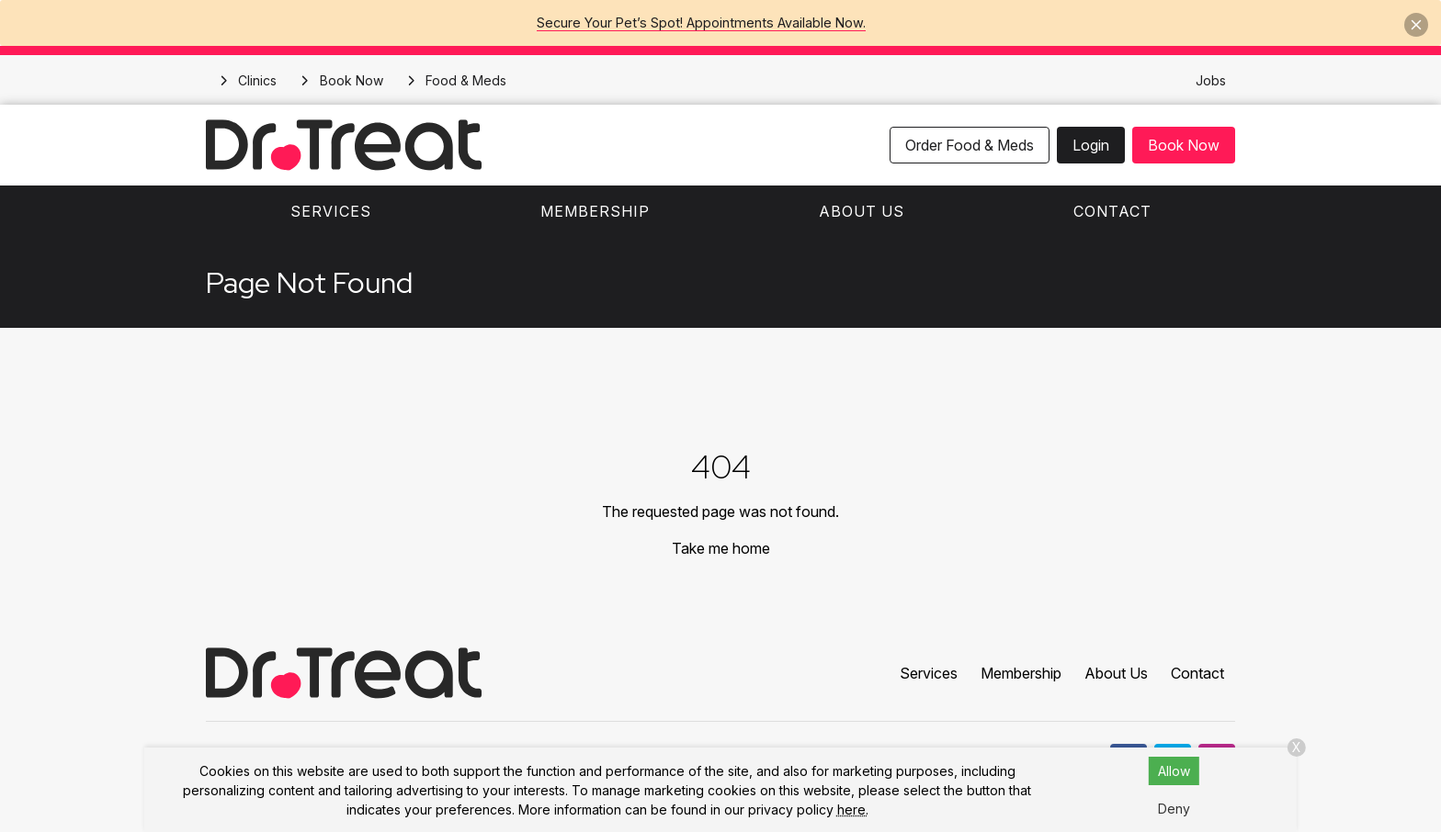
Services (330, 211)
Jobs (1211, 80)
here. (852, 809)
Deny (1174, 808)
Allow (1174, 771)
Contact (1112, 211)
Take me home (721, 548)
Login (1090, 145)
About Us (861, 211)
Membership (595, 211)
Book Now (1184, 145)
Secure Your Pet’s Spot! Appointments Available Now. (701, 22)
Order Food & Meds (969, 145)
